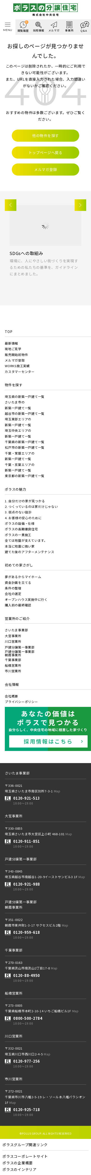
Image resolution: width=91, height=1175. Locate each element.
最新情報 (11, 343)
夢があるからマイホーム (23, 576)
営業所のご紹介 (17, 618)
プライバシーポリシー (21, 701)
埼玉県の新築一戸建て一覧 (25, 396)
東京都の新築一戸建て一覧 (25, 475)
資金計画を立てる (18, 582)
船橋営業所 (13, 665)
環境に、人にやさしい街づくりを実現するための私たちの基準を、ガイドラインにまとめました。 (44, 267)
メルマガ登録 (15, 360)
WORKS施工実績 (17, 365)
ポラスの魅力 (15, 489)
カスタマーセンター (20, 371)
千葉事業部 (13, 659)
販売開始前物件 (16, 354)
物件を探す (14, 384)
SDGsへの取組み (26, 253)
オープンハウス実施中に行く (26, 599)
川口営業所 (13, 641)
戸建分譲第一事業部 (20, 647)
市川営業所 (13, 671)
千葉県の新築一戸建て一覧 (25, 442)
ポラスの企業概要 (17, 1162)
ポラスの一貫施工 (18, 535)
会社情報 (12, 684)
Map (57, 791)
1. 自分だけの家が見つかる (25, 501)
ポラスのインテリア (19, 1169)
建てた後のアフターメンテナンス (29, 551)
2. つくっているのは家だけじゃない (31, 506)
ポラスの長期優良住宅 (21, 529)
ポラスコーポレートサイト (25, 1156)
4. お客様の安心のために (23, 518)
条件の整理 (13, 588)
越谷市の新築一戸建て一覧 (25, 413)
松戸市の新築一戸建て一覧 (25, 447)
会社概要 (11, 696)
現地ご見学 (13, 349)
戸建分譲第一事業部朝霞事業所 (20, 653)
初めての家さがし (19, 565)
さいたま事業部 (16, 630)
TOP (8, 331)
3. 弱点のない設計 (18, 512)
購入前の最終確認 (18, 605)
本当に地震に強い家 (20, 546)
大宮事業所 (13, 636)
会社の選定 (13, 593)
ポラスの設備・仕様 (20, 523)
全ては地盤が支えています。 (26, 540)
